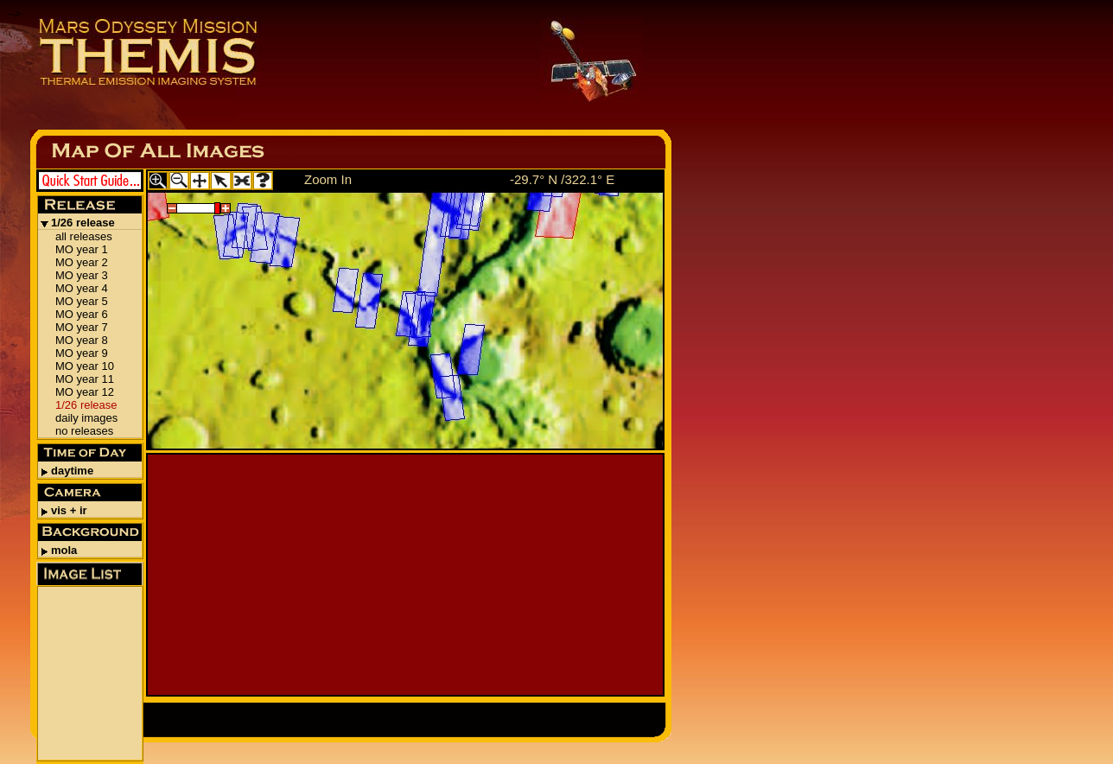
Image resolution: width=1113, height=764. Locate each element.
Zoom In (328, 179)
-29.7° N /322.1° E (562, 179)
